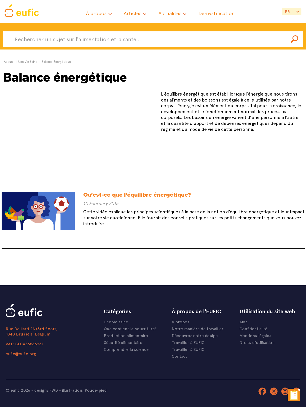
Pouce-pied (96, 390)
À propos (96, 13)
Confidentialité (253, 328)
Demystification (217, 13)
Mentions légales (255, 335)
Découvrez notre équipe (195, 335)
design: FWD (46, 390)
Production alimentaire (126, 335)
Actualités (169, 13)
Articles (132, 13)
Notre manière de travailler (197, 328)
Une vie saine (116, 321)
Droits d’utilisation (257, 342)
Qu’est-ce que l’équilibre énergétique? (137, 194)
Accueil (9, 61)
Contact (179, 356)
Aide (243, 321)
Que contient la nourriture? (130, 328)
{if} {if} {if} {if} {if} (291, 13)
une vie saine (27, 61)
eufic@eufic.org (21, 353)
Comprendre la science (126, 349)
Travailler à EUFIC (188, 342)
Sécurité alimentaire (123, 342)
